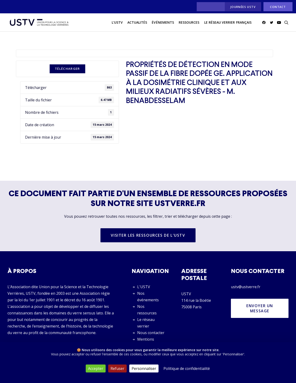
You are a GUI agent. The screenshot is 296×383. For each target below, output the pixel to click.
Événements (163, 23)
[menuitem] (209, 6)
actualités (137, 23)
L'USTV (143, 286)
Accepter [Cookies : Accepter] (95, 368)
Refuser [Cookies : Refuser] (117, 368)
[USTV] (38, 23)
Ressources (189, 23)
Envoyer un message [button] (260, 308)
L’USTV (117, 23)
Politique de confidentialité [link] (186, 368)
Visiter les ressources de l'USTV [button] (148, 235)
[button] (265, 23)
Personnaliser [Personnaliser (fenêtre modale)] (144, 368)
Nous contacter (150, 332)
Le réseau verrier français (228, 23)
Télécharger (67, 69)
